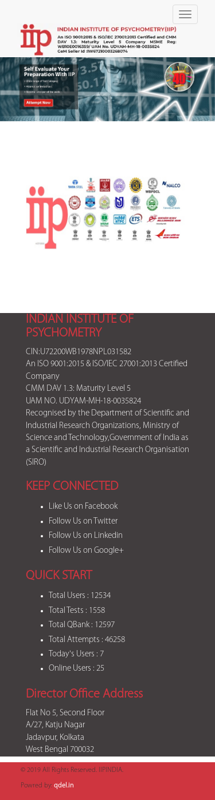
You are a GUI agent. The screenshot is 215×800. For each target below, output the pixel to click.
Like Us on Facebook (83, 506)
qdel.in (63, 785)
